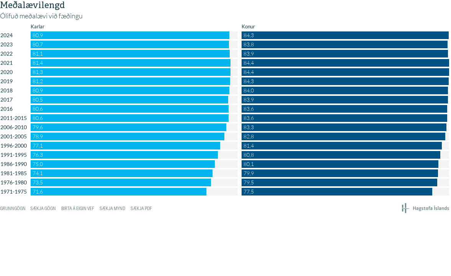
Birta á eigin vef (77, 208)
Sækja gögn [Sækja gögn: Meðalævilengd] (43, 208)
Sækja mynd (112, 208)
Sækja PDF (141, 208)
